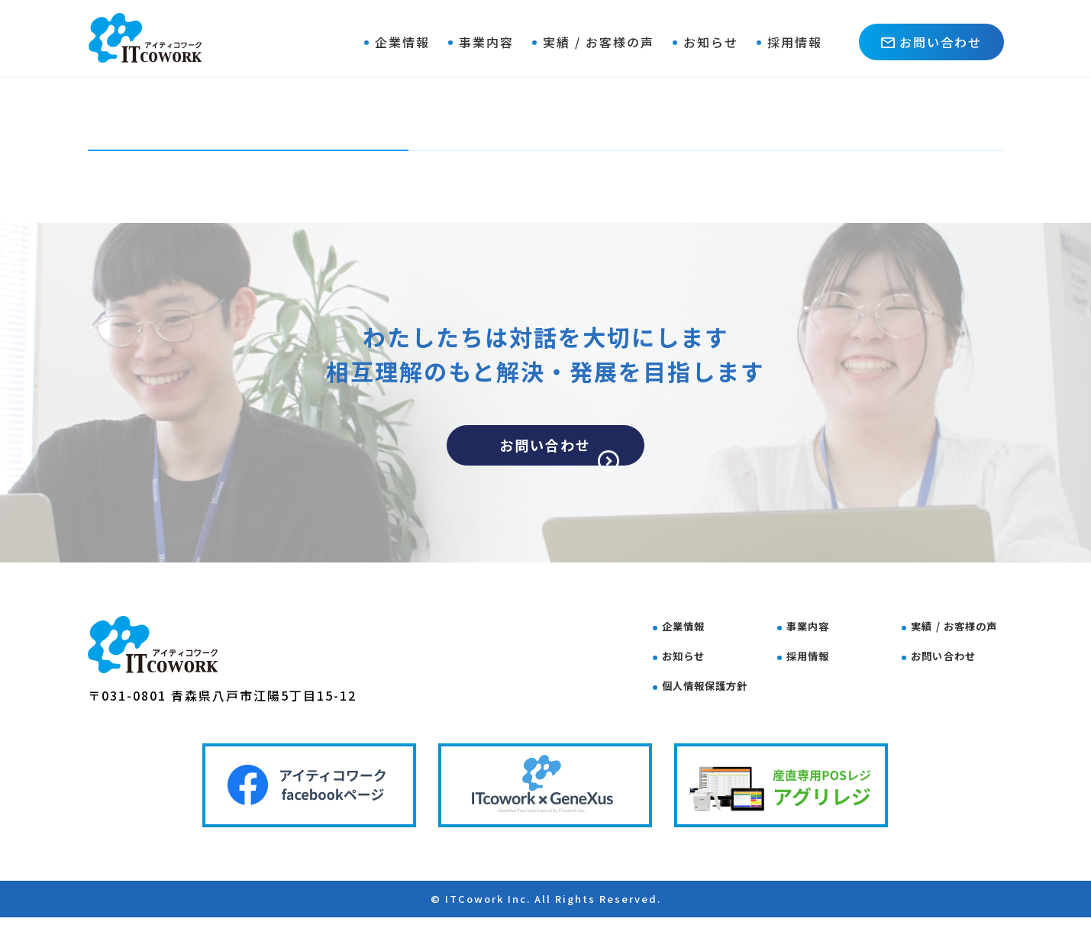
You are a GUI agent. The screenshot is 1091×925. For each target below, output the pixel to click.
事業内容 (486, 42)
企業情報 (402, 42)
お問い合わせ (931, 42)
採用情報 (794, 42)
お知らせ (710, 42)
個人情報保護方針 (718, 684)
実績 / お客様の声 (598, 42)
